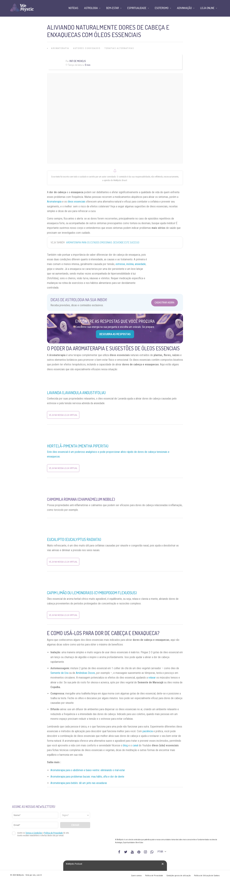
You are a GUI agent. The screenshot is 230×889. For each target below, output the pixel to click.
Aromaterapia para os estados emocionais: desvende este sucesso (102, 242)
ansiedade (140, 264)
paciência (148, 731)
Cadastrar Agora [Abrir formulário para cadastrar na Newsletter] (164, 302)
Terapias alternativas (119, 48)
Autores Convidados (86, 48)
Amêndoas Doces (85, 673)
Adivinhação (184, 8)
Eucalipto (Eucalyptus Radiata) (74, 539)
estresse (120, 264)
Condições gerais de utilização (178, 875)
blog (125, 745)
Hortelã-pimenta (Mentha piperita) (77, 445)
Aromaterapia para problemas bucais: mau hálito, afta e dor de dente (87, 776)
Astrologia (91, 8)
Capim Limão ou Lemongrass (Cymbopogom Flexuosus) (92, 592)
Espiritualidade (136, 8)
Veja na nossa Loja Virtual (63, 415)
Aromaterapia (60, 48)
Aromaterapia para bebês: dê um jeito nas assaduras (78, 783)
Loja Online (207, 8)
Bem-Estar (112, 8)
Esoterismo (161, 8)
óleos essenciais (76, 201)
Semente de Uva (59, 673)
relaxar (152, 677)
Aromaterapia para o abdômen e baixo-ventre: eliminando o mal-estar (87, 770)
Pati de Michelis (77, 61)
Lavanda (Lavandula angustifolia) (76, 392)
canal (135, 745)
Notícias (73, 8)
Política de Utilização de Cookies (207, 875)
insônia (130, 264)
